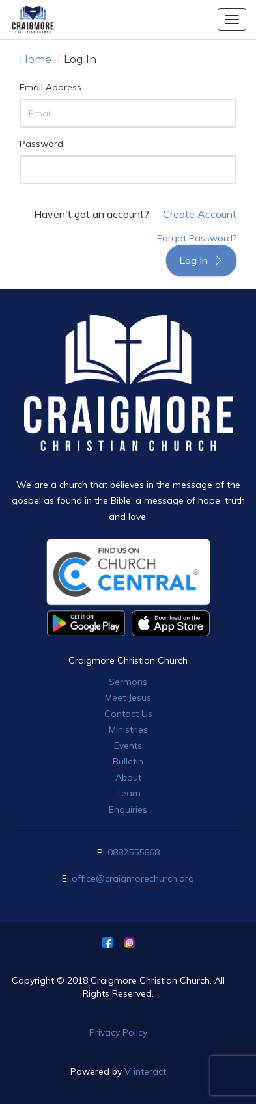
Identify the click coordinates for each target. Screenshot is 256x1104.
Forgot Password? (196, 238)
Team (128, 793)
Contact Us (128, 714)
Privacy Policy (118, 1032)
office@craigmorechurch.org (133, 878)
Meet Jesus (128, 697)
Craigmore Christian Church (128, 660)
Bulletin (128, 761)
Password (41, 144)
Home (35, 59)
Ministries (128, 729)
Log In (201, 260)
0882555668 (133, 852)
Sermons (128, 682)
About (128, 777)
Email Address (50, 87)
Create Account (199, 214)
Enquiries (128, 809)
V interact (145, 1071)
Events (128, 745)
